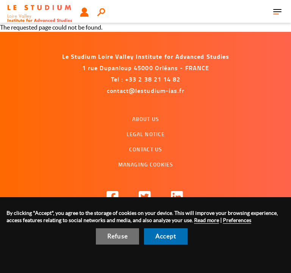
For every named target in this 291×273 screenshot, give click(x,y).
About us (145, 118)
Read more (206, 220)
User (84, 12)
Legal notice (146, 134)
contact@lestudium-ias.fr (146, 90)
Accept (165, 236)
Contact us (145, 149)
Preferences (237, 220)
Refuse (117, 236)
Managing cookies (145, 164)
